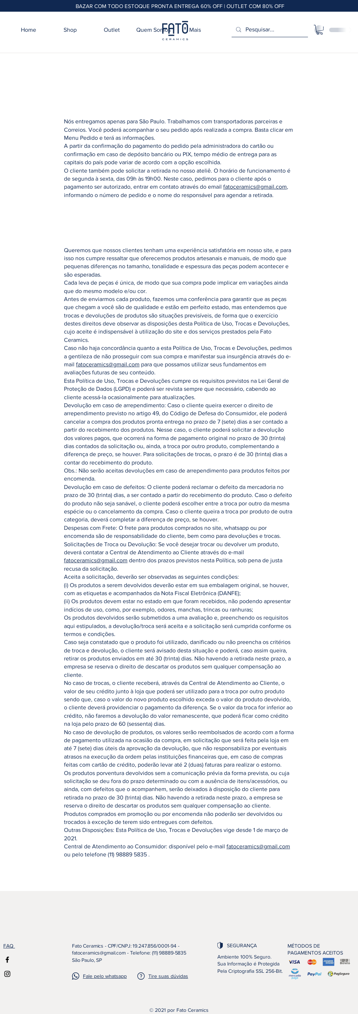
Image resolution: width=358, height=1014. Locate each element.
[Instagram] (7, 974)
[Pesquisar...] (269, 30)
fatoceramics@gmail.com (255, 187)
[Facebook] (7, 960)
